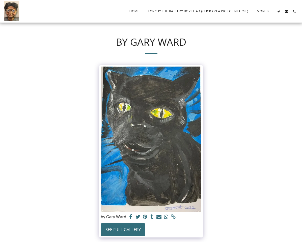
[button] (278, 11)
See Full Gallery (123, 229)
